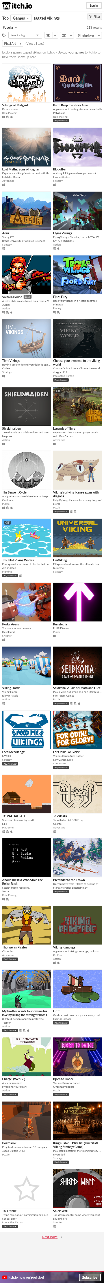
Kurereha (58, 567)
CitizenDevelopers (63, 1086)
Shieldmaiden (11, 428)
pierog (56, 503)
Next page (50, 1237)
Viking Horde (11, 688)
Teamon (6, 1022)
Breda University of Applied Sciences (23, 240)
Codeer (6, 368)
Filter (94, 16)
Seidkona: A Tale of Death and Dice (76, 688)
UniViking (60, 560)
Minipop (58, 304)
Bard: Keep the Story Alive (70, 105)
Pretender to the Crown (69, 880)
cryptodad (59, 1154)
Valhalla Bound (12, 297)
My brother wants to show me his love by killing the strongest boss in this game (25, 1014)
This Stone (9, 1211)
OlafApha (7, 951)
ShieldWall (60, 1211)
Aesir (5, 233)
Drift (56, 1011)
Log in (94, 5)
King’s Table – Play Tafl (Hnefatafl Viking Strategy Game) (75, 1145)
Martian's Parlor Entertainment (70, 887)
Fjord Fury (60, 297)
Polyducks (59, 113)
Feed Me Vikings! (13, 752)
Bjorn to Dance (63, 1079)
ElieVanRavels (10, 695)
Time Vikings (11, 360)
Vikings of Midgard (15, 105)
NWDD (6, 756)
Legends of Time (64, 428)
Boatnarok (9, 1143)
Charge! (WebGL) (13, 1079)
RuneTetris (60, 624)
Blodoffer (59, 169)
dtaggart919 (60, 372)
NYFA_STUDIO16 (63, 240)
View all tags (34, 43)
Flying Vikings (62, 233)
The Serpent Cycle (14, 492)
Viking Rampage (64, 947)
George (57, 823)
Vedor (5, 891)
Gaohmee (7, 500)
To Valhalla (60, 816)
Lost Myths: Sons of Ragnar (20, 169)
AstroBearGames (62, 436)
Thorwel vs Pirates (14, 947)
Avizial (6, 304)
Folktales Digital (11, 177)
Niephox (7, 436)
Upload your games (71, 52)
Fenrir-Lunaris (10, 109)
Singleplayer (86, 35)
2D (64, 35)
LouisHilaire (60, 1218)
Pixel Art (10, 43)
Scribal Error (9, 1218)
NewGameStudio (63, 759)
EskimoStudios (61, 177)
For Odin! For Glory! (66, 752)
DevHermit (8, 632)
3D (48, 35)
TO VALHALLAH (13, 816)
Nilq (4, 823)
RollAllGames (61, 628)
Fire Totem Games (63, 695)
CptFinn (58, 955)
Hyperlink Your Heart (14, 1086)
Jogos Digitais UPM (13, 1150)
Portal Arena (10, 624)
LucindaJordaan (62, 1018)
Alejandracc (9, 567)
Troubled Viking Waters (18, 560)
